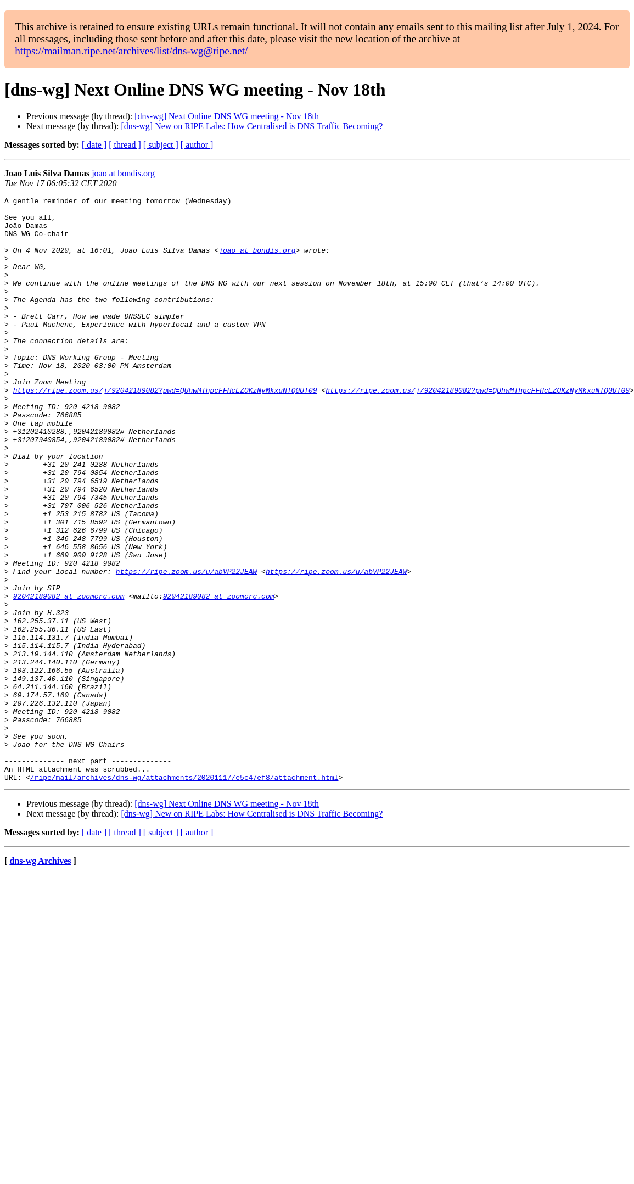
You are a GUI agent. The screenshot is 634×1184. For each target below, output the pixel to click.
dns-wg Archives (40, 977)
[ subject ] (160, 144)
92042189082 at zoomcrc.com (69, 677)
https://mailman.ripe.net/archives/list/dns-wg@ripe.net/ (131, 51)
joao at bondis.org (123, 173)
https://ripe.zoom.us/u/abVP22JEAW (186, 647)
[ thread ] (125, 144)
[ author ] (197, 144)
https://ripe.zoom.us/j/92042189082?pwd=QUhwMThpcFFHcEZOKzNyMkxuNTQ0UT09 (165, 429)
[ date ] (94, 144)
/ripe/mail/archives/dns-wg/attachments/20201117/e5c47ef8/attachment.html (184, 894)
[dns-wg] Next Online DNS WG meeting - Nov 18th (226, 116)
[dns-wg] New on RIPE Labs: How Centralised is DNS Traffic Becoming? (252, 126)
